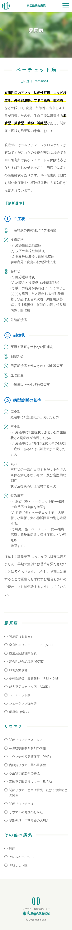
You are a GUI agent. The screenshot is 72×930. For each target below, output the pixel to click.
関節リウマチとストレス (26, 739)
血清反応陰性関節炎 (23, 653)
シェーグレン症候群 (23, 703)
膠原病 (11, 623)
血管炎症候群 (18, 670)
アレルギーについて (23, 857)
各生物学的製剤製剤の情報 (27, 748)
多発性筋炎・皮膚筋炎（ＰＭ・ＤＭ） (35, 678)
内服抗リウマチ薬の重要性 (27, 765)
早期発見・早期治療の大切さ (29, 820)
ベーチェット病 (20, 695)
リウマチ (13, 726)
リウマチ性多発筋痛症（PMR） (31, 756)
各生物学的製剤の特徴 (24, 773)
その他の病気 (18, 835)
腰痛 (12, 848)
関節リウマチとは (21, 803)
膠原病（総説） (20, 712)
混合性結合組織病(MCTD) (27, 661)
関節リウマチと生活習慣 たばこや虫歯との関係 (38, 792)
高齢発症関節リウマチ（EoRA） (31, 781)
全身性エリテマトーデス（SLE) (31, 645)
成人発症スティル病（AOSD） (30, 686)
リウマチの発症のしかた (26, 812)
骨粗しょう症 (18, 865)
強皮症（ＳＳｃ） (21, 636)
